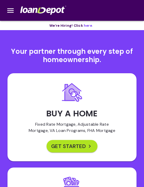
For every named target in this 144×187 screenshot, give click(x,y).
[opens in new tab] (88, 25)
